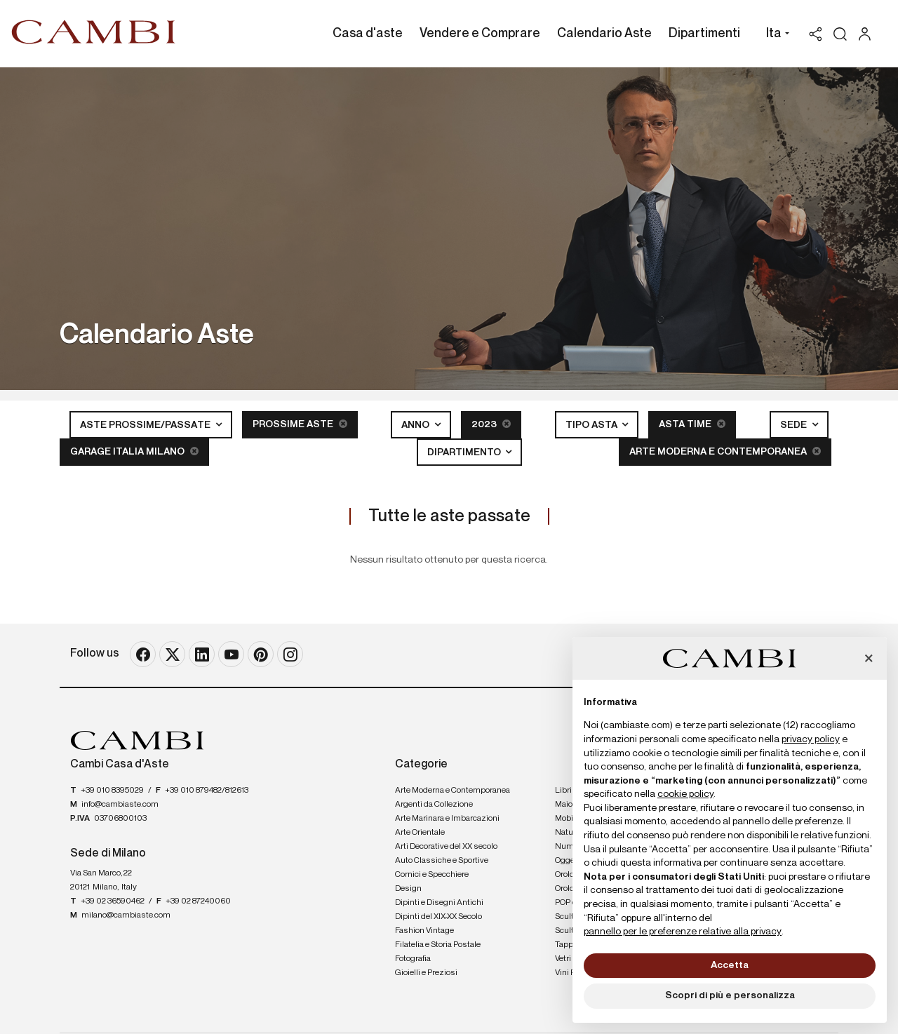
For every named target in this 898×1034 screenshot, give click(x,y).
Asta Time (692, 424)
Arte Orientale (420, 832)
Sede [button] (794, 425)
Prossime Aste (300, 424)
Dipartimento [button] (465, 452)
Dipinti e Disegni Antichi (439, 903)
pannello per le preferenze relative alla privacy (683, 931)
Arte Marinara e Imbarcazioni (447, 818)
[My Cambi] (868, 34)
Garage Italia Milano (134, 451)
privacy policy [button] (811, 739)
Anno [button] (416, 425)
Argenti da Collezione (434, 804)
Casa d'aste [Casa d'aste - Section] (368, 33)
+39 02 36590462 (113, 901)
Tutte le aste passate (449, 516)
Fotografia (413, 959)
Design (408, 889)
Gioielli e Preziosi (426, 973)
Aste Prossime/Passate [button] (146, 425)
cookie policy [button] (685, 794)
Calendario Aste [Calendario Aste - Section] (604, 33)
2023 (491, 424)
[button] (774, 35)
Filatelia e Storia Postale (438, 945)
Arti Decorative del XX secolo (446, 846)
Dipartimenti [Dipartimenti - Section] (704, 33)
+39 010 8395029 (112, 790)
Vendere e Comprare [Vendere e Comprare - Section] (480, 33)
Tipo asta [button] (592, 425)
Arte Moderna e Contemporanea (725, 451)
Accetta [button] (730, 965)
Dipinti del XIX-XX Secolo (438, 917)
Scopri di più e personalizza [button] (730, 995)
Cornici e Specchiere (432, 875)
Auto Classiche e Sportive (441, 861)
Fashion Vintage (424, 931)
